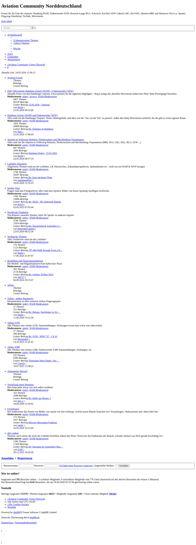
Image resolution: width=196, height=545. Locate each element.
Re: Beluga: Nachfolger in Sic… (44, 312)
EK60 (20, 315)
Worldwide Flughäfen (17, 212)
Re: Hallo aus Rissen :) (39, 398)
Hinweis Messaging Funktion (42, 422)
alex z (20, 401)
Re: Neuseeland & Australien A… (44, 226)
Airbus (10, 285)
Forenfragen (13, 409)
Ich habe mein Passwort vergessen (76, 465)
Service (33, 96)
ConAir (21, 363)
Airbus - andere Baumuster (20, 298)
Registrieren (24, 458)
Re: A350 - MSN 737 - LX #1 (42, 336)
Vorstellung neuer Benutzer (20, 384)
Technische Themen (17, 236)
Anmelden (7, 458)
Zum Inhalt (6, 21)
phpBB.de (34, 517)
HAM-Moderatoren (47, 96)
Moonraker (23, 339)
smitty (25, 96)
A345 (20, 449)
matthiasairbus (25, 180)
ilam (20, 131)
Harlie (21, 253)
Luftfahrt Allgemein (17, 164)
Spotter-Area (13, 188)
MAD (20, 107)
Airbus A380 (13, 347)
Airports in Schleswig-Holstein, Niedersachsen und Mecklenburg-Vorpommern (45, 139)
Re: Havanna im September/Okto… (45, 447)
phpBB (16, 512)
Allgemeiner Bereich (17, 371)
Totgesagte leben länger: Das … (43, 360)
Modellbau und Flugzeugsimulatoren (25, 261)
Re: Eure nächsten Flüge (40, 177)
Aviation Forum (15, 77)
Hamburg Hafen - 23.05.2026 (42, 153)
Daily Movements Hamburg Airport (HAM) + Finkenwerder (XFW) (40, 91)
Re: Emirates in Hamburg (40, 129)
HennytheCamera (26, 228)
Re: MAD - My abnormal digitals (44, 201)
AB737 (20, 277)
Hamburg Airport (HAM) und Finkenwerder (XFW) (32, 115)
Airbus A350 (13, 322)
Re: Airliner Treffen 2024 (40, 274)
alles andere (13, 433)
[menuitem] (25, 40)
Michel (112, 494)
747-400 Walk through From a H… (45, 250)
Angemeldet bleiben (105, 465)
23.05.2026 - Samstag (39, 104)
